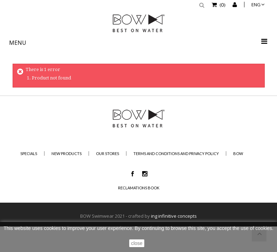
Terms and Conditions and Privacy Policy (176, 153)
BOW (238, 153)
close (137, 243)
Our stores (107, 153)
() (222, 4)
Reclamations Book (138, 188)
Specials (28, 153)
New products (66, 153)
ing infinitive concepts (174, 216)
